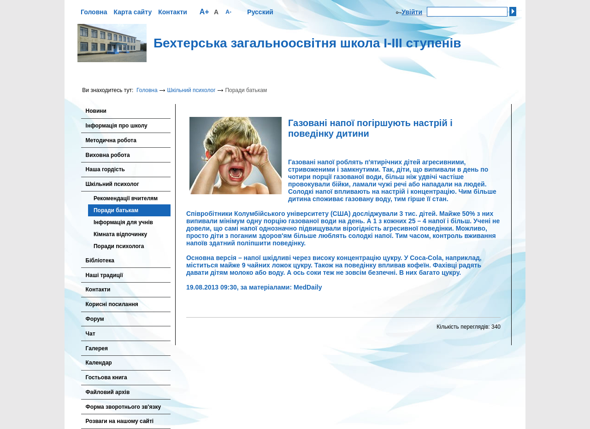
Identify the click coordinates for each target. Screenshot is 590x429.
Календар (99, 362)
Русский (260, 12)
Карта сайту (132, 12)
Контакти (172, 12)
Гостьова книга (106, 377)
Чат (90, 333)
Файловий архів (108, 392)
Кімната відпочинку (120, 234)
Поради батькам (116, 210)
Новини (96, 111)
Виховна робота (108, 155)
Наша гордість (105, 169)
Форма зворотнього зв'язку (123, 407)
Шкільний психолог (191, 90)
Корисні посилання (112, 304)
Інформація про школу (117, 125)
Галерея (97, 348)
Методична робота (111, 140)
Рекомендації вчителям (126, 198)
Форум (95, 319)
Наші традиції (104, 275)
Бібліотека (100, 260)
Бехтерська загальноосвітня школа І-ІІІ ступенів (307, 43)
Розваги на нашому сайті (120, 421)
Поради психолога (119, 246)
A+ (204, 12)
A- (228, 12)
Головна (94, 12)
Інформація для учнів (123, 222)
